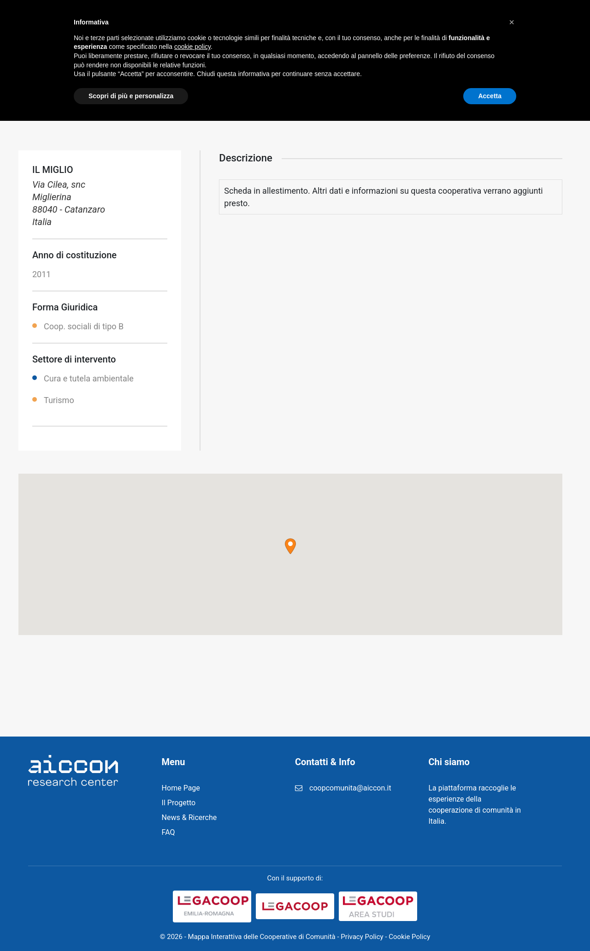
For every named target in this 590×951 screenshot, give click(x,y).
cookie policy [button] (192, 876)
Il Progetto (242, 23)
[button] (290, 546)
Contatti (490, 23)
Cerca (542, 23)
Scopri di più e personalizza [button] (130, 925)
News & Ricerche (305, 23)
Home (198, 23)
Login (451, 23)
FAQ (420, 23)
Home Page (181, 788)
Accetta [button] (490, 925)
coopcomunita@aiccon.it (350, 788)
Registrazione (373, 23)
